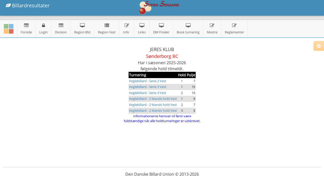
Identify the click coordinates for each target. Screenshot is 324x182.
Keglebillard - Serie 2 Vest (147, 81)
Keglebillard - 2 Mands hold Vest (153, 98)
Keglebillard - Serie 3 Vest (147, 86)
